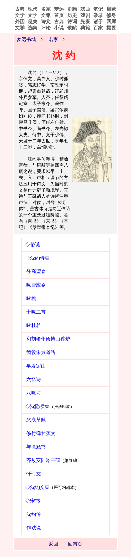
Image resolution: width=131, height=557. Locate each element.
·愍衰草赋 (35, 420)
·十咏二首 (35, 312)
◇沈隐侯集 (37, 406)
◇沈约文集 (37, 487)
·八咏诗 (33, 393)
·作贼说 (33, 527)
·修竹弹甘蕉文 (40, 433)
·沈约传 (33, 514)
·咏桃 (30, 298)
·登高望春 (35, 271)
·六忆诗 (33, 379)
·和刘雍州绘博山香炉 (47, 339)
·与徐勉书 (35, 446)
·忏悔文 (33, 473)
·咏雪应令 (35, 285)
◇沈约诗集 (37, 258)
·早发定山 (35, 366)
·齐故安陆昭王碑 (43, 460)
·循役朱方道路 (40, 352)
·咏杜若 (33, 325)
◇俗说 (32, 244)
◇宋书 (32, 500)
